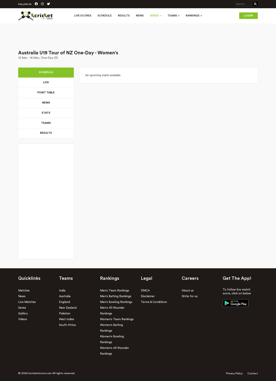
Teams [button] (174, 15)
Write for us (190, 296)
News (140, 15)
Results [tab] (46, 133)
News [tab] (46, 103)
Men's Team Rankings (114, 290)
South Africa (67, 325)
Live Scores (82, 15)
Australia (65, 296)
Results (124, 15)
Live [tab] (46, 82)
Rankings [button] (194, 15)
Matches (24, 290)
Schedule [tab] (46, 72)
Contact (252, 373)
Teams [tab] (46, 123)
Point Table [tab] (46, 92)
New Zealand (67, 308)
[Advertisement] (138, 34)
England (64, 302)
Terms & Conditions (154, 302)
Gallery (23, 313)
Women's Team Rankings (117, 319)
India (62, 290)
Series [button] (155, 15)
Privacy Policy (234, 373)
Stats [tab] (46, 113)
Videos (22, 319)
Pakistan (64, 313)
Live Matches (27, 302)
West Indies (66, 319)
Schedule (105, 15)
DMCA (145, 290)
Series (22, 308)
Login (248, 15)
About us (188, 290)
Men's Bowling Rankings (116, 302)
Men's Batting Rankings (115, 296)
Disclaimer (148, 296)
